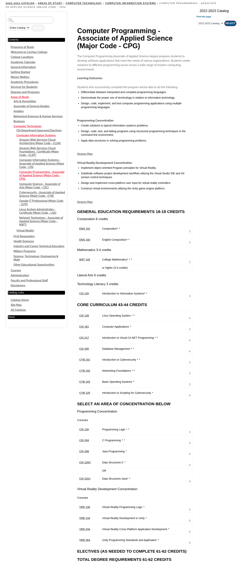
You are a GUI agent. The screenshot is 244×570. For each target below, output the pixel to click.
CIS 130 (84, 429)
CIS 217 (84, 337)
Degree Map (85, 153)
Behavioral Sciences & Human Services (38, 116)
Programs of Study (22, 47)
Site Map (16, 304)
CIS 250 (84, 348)
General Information (23, 67)
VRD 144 (84, 518)
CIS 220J (84, 478)
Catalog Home (20, 299)
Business (19, 121)
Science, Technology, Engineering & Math (36, 258)
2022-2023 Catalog (20, 3)
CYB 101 (84, 359)
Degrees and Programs (25, 92)
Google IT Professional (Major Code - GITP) (41, 202)
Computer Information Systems (130, 3)
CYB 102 (84, 370)
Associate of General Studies (32, 106)
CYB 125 (84, 392)
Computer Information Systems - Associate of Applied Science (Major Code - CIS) (41, 163)
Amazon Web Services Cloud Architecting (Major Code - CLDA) (40, 141)
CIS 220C (85, 462)
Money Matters (20, 77)
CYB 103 (84, 381)
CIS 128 (84, 315)
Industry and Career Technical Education (39, 246)
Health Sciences (24, 241)
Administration (20, 275)
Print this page (204, 16)
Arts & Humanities (25, 101)
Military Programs (25, 251)
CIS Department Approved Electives (39, 130)
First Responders (24, 236)
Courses (16, 270)
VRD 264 (84, 540)
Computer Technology (84, 3)
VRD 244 (84, 529)
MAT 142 (84, 259)
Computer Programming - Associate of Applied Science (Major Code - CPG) (41, 175)
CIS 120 (84, 293)
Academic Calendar (23, 62)
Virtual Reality (25, 230)
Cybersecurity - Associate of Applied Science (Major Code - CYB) (42, 194)
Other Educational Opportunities (34, 264)
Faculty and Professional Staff (29, 280)
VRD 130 (84, 507)
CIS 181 (84, 326)
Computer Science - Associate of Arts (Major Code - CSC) (39, 185)
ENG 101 (84, 228)
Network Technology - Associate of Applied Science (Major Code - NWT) (41, 221)
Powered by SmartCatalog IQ (122, 568)
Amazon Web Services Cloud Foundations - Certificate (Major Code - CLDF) (39, 152)
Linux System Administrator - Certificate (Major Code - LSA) (37, 211)
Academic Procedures (25, 82)
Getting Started (20, 72)
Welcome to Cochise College (29, 52)
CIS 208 (84, 451)
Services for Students (24, 86)
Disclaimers (18, 285)
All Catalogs (18, 309)
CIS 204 (84, 440)
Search (38, 28)
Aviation (19, 111)
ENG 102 (84, 239)
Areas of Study (50, 3)
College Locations (22, 57)
